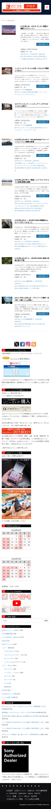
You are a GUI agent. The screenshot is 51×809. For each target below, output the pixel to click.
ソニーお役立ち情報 (8, 697)
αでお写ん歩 (38, 59)
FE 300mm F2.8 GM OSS (32, 168)
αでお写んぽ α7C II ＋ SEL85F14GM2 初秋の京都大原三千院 (32, 259)
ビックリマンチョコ (28, 94)
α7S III (45, 59)
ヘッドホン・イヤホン (11, 672)
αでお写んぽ (22, 204)
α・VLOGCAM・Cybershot (13, 786)
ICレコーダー (8, 679)
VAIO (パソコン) (7, 644)
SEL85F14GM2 (36, 244)
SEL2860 (21, 324)
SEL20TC (31, 163)
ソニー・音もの (7, 665)
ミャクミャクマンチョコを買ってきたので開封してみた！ (32, 69)
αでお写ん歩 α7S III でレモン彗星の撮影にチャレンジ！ (34, 27)
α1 (36, 246)
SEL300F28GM (19, 168)
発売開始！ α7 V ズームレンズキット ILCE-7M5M (18, 712)
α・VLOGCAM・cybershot (36, 54)
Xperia (4, 641)
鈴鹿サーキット (23, 163)
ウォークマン (8, 669)
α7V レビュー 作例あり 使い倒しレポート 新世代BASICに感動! (23, 734)
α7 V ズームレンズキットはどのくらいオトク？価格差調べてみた (24, 706)
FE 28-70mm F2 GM (30, 56)
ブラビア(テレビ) (10, 651)
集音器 (6, 687)
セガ (44, 128)
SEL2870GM (41, 56)
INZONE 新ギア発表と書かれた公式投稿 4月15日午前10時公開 (23, 716)
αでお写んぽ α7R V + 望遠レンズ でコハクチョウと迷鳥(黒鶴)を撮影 (32, 181)
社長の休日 (30, 59)
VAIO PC (21, 786)
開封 (36, 92)
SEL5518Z (18, 326)
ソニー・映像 (6, 648)
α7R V (35, 166)
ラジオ (6, 683)
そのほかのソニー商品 (9, 694)
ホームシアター (9, 658)
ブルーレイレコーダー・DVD (14, 655)
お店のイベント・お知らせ (11, 630)
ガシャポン (21, 128)
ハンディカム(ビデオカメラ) (13, 662)
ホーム (4, 20)
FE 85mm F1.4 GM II (24, 244)
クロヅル (45, 204)
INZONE (4, 690)
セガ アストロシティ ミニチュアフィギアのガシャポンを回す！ (31, 105)
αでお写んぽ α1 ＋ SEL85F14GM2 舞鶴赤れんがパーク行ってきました (31, 221)
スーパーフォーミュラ (25, 166)
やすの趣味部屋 (27, 90)
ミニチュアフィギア (30, 130)
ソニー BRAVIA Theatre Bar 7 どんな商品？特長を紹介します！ (23, 728)
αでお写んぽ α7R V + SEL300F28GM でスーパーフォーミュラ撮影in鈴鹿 (32, 140)
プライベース (26, 326)
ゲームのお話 (22, 92)
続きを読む (43, 44)
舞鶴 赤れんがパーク (27, 246)
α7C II (28, 286)
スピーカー (8, 676)
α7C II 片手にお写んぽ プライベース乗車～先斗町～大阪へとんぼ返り (32, 299)
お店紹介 (3, 786)
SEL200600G (35, 206)
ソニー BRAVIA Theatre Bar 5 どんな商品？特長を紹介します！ (23, 722)
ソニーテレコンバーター (22, 206)
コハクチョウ (37, 204)
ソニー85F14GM (34, 288)
